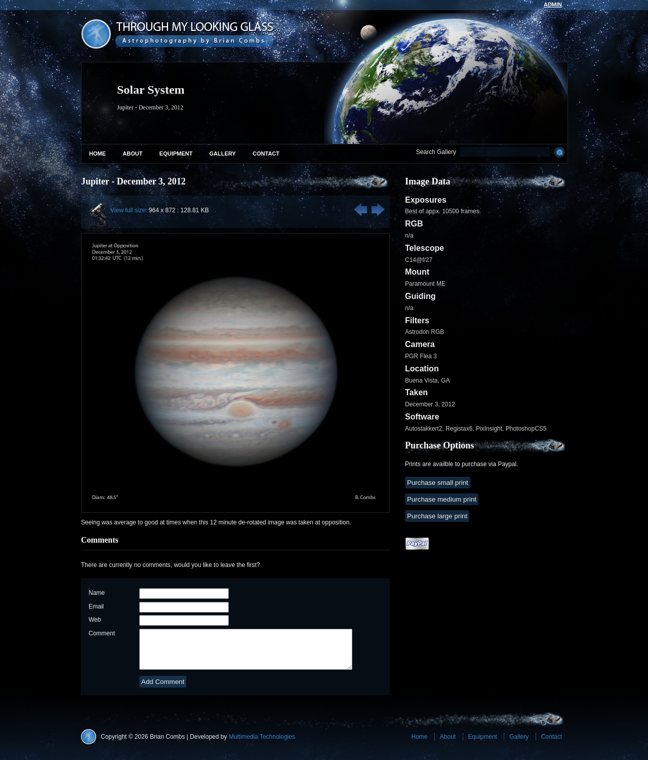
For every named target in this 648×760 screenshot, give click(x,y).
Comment (102, 633)
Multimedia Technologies (262, 744)
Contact (266, 153)
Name (97, 592)
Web (95, 619)
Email (96, 606)
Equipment (175, 153)
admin (553, 5)
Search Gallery (436, 152)
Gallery (223, 153)
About (132, 153)
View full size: (128, 210)
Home (97, 153)
